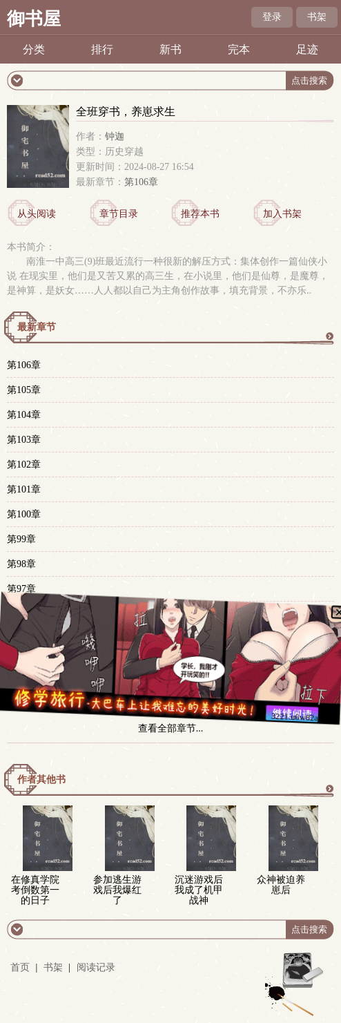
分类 (34, 49)
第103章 (24, 439)
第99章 (21, 539)
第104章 (24, 415)
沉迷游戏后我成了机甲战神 (199, 890)
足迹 (307, 49)
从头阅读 (36, 214)
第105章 (24, 390)
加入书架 (282, 214)
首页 (20, 967)
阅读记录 (96, 967)
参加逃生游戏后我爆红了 (117, 890)
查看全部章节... (171, 728)
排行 (102, 49)
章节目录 (118, 214)
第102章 (24, 464)
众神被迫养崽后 (281, 884)
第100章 (24, 514)
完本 (239, 49)
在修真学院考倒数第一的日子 (35, 890)
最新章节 (36, 327)
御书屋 (34, 19)
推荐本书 (200, 214)
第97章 (21, 589)
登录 (272, 17)
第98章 (21, 564)
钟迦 (114, 136)
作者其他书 (41, 779)
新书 (170, 49)
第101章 (24, 489)
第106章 (141, 182)
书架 (317, 17)
